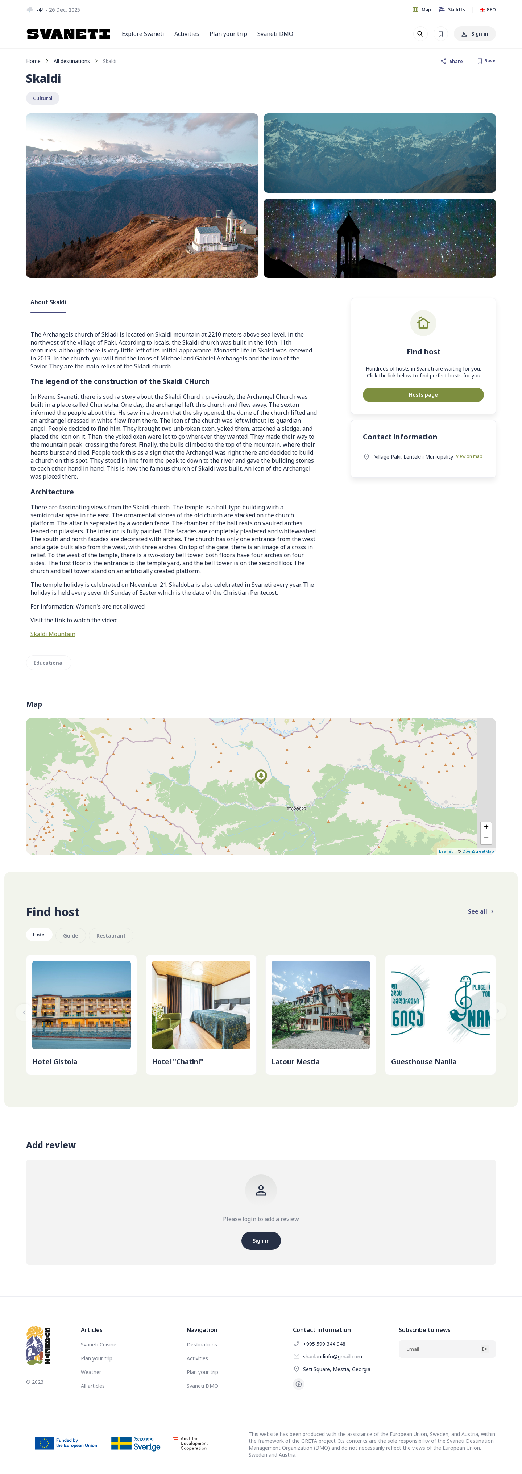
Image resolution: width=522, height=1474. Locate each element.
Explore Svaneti (143, 34)
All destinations (72, 61)
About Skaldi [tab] (48, 304)
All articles (93, 1387)
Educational (49, 664)
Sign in (474, 33)
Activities (186, 34)
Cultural (44, 99)
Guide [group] (73, 937)
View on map (469, 458)
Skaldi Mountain (52, 635)
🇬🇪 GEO (488, 10)
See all (482, 913)
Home (33, 61)
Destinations (202, 1346)
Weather (91, 1373)
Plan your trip (228, 34)
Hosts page (423, 396)
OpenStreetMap (478, 853)
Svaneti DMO (275, 34)
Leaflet (446, 853)
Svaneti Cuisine (98, 1346)
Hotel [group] (41, 937)
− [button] (486, 840)
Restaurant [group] (114, 937)
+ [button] (486, 829)
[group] (81, 1016)
